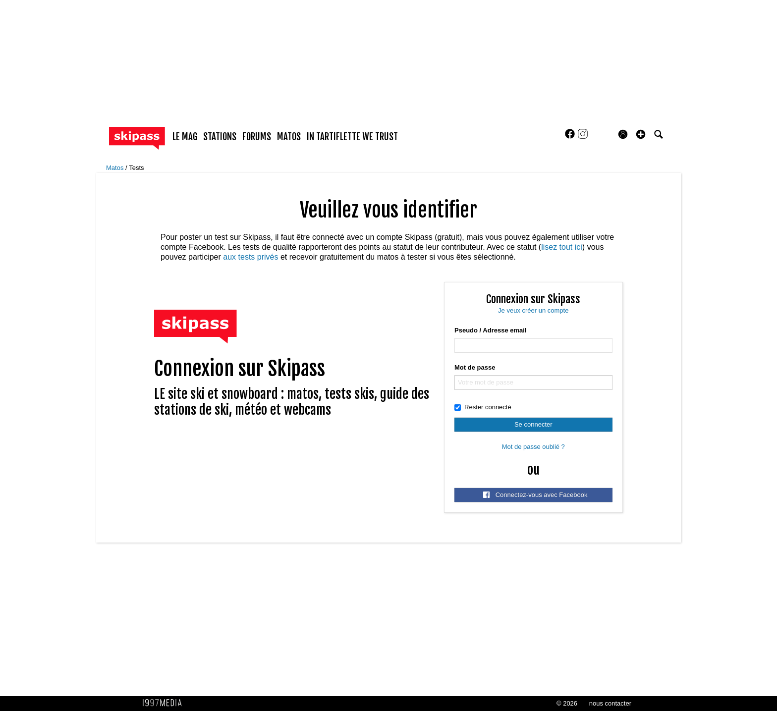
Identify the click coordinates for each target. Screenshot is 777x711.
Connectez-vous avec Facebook (535, 494)
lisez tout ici (561, 247)
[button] (640, 134)
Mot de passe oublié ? (533, 446)
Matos (115, 167)
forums (256, 137)
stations (219, 137)
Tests (136, 167)
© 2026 (566, 703)
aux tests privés (250, 257)
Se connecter (533, 424)
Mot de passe (474, 367)
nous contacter (610, 703)
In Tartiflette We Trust (352, 137)
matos (289, 137)
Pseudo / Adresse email (490, 330)
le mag (184, 137)
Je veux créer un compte (533, 310)
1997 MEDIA (165, 703)
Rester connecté (482, 407)
